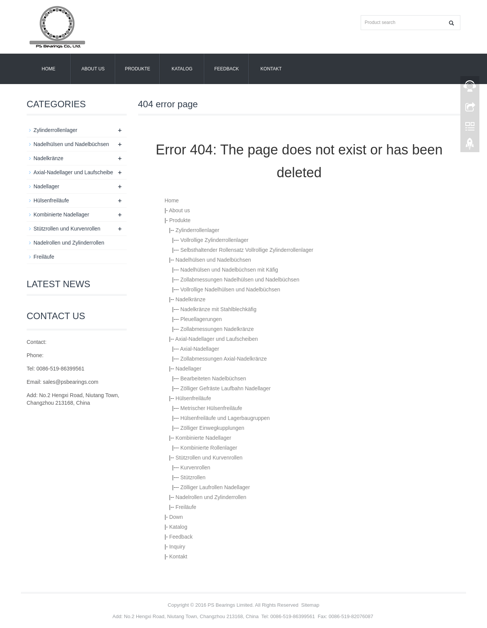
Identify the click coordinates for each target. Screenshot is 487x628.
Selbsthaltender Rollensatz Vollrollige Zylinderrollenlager (246, 250)
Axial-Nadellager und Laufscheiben (216, 339)
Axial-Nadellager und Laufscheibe (73, 172)
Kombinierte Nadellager (203, 438)
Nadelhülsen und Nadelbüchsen (213, 260)
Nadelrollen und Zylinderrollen (210, 497)
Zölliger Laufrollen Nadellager (215, 487)
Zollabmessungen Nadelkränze (217, 329)
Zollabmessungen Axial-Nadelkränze (223, 359)
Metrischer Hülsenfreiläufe (211, 408)
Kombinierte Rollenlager (208, 448)
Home (49, 69)
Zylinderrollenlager (197, 230)
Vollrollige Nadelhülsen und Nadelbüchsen (230, 289)
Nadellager (188, 369)
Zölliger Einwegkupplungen (212, 428)
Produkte (137, 69)
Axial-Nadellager (199, 349)
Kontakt (271, 69)
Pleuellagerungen (201, 319)
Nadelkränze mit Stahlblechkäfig (218, 309)
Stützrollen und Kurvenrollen (208, 458)
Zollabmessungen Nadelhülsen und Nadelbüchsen (239, 280)
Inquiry (177, 547)
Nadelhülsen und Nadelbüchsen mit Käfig (229, 270)
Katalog (182, 69)
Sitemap (310, 605)
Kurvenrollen (195, 467)
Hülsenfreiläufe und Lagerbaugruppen (225, 418)
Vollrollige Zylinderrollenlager (214, 240)
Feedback (226, 69)
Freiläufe (185, 507)
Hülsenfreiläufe (193, 398)
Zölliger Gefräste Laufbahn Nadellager (225, 388)
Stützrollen (192, 477)
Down (176, 517)
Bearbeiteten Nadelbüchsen (213, 378)
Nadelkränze (190, 299)
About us (93, 69)
